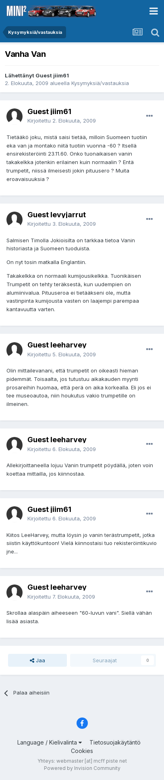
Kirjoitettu (61, 120)
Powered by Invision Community (82, 768)
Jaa (37, 660)
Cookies (82, 750)
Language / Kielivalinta (49, 742)
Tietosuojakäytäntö (115, 742)
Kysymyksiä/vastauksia (100, 83)
